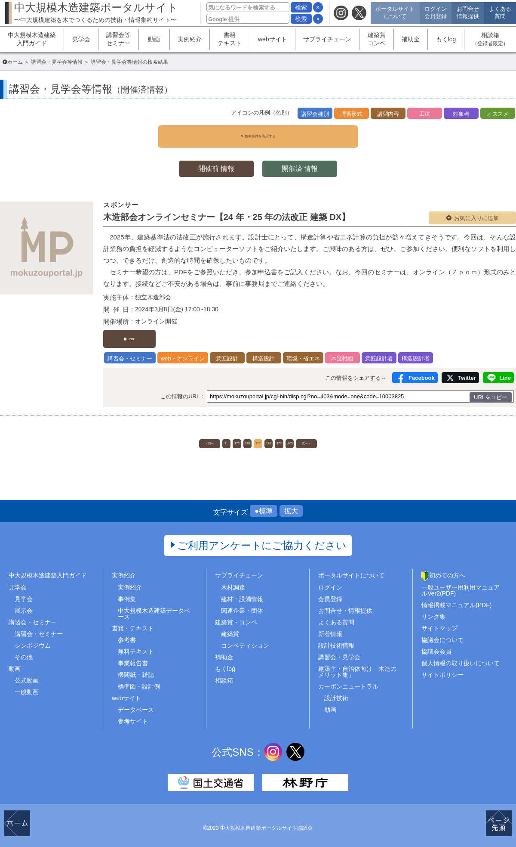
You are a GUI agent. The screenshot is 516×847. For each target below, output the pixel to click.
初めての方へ (447, 570)
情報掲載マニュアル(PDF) (456, 599)
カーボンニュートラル (348, 681)
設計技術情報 (336, 640)
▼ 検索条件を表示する (258, 133)
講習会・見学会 (339, 652)
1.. (193, 434)
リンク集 (433, 611)
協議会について (442, 635)
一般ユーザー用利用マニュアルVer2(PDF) (460, 585)
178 (279, 434)
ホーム (15, 62)
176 (236, 434)
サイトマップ (439, 623)
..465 (322, 434)
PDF (134, 329)
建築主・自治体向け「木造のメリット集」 (357, 667)
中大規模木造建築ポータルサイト (96, 12)
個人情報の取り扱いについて (460, 658)
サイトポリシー (442, 670)
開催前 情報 (215, 162)
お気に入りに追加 (476, 211)
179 (301, 434)
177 (258, 434)
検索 (301, 7)
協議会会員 (436, 646)
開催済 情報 (301, 162)
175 (215, 434)
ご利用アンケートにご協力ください (262, 540)
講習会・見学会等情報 (57, 62)
